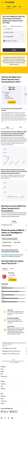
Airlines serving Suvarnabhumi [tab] (9, 238)
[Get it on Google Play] (5, 412)
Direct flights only (8, 29)
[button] (2, 2)
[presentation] (21, 81)
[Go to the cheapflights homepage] (10, 2)
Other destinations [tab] (6, 245)
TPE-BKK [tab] (14, 221)
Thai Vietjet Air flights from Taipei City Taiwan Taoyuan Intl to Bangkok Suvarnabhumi (12, 255)
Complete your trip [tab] (6, 242)
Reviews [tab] (12, 268)
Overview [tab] (5, 268)
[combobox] (6, 26)
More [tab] (20, 127)
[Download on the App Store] (14, 412)
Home (13, 360)
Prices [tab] (7, 127)
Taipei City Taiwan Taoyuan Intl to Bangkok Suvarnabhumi (13, 361)
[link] (11, 102)
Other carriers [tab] (17, 242)
